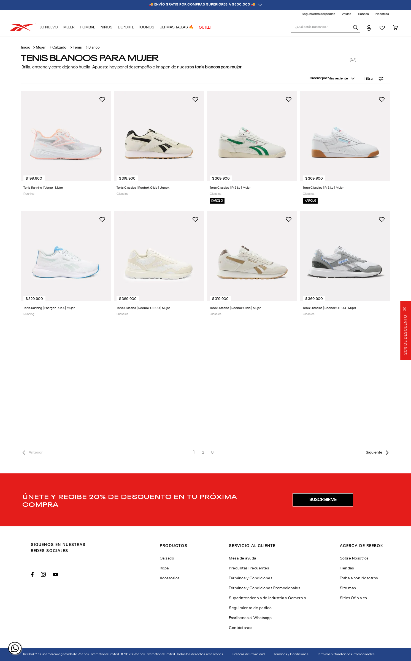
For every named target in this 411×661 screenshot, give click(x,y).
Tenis (77, 47)
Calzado (59, 47)
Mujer (41, 47)
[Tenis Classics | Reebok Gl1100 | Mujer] (345, 266)
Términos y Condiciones (291, 654)
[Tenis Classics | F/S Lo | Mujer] (345, 149)
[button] (374, 78)
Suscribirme (322, 500)
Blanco (94, 47)
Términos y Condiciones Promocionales (346, 654)
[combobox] (325, 27)
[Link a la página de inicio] (25, 47)
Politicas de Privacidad (248, 654)
